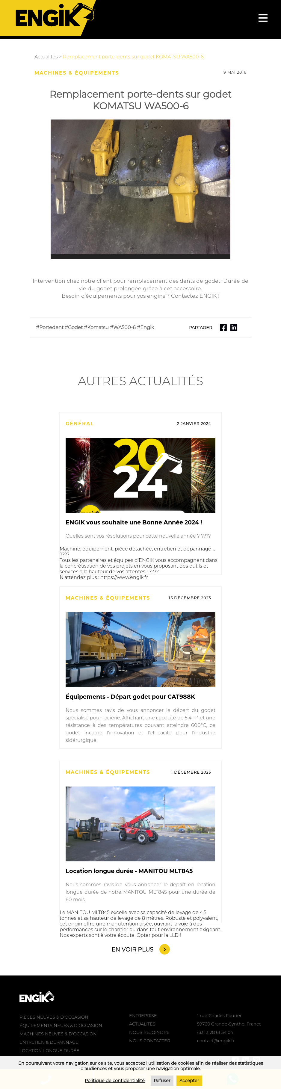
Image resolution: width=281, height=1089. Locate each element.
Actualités (46, 57)
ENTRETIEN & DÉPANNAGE (48, 1042)
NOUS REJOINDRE (149, 1032)
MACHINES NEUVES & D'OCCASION (58, 1034)
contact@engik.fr (216, 1040)
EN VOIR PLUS (132, 949)
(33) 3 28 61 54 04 (215, 1032)
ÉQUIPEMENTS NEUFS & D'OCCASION (60, 1025)
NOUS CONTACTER (149, 1040)
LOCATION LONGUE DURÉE (49, 1050)
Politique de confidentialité (115, 1080)
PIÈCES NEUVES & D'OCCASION (53, 1017)
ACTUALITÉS (142, 1024)
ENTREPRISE (143, 1015)
